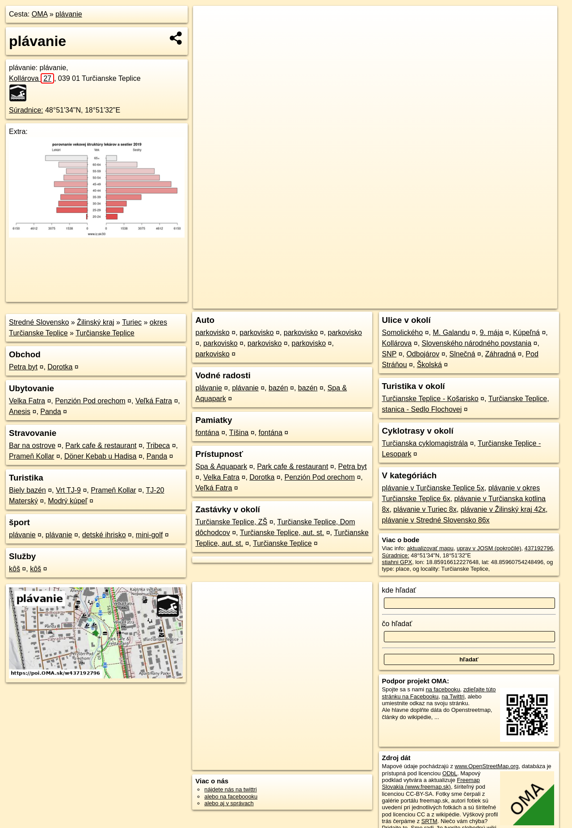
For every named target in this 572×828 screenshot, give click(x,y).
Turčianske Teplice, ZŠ (231, 522)
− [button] (208, 35)
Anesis (19, 411)
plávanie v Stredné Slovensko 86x (436, 520)
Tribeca (158, 445)
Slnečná (462, 354)
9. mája (491, 332)
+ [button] (208, 21)
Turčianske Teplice (105, 333)
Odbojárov (422, 354)
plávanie (68, 14)
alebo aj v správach (228, 803)
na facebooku (443, 689)
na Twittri (453, 696)
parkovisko (212, 332)
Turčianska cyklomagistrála (425, 443)
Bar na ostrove (32, 445)
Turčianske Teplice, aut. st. (282, 532)
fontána (207, 432)
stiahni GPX (397, 562)
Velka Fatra (27, 401)
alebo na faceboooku (230, 796)
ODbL (449, 773)
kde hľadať (399, 590)
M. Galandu (451, 332)
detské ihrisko (104, 535)
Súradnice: (26, 110)
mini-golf (149, 535)
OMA (40, 14)
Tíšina (239, 432)
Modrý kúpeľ (67, 501)
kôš (14, 569)
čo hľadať (397, 623)
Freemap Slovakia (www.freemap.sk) (431, 783)
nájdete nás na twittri (230, 789)
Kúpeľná (526, 332)
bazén (278, 388)
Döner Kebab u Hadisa (100, 456)
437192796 (539, 548)
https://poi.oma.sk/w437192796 (517, 302)
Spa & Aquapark (221, 466)
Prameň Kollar (31, 456)
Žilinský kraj (95, 322)
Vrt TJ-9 (68, 490)
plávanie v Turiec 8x (424, 509)
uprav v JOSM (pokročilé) (489, 548)
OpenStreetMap (404, 302)
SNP (389, 354)
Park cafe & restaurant (100, 445)
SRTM (429, 821)
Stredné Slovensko (39, 322)
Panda (50, 411)
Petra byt (23, 367)
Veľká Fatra (153, 401)
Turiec (132, 322)
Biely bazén (27, 490)
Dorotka (59, 367)
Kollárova (31, 78)
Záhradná (500, 354)
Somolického (402, 332)
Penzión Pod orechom (90, 401)
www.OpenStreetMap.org (486, 766)
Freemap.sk (451, 302)
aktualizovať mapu (430, 548)
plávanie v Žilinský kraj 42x (503, 509)
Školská (429, 364)
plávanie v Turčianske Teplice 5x (433, 488)
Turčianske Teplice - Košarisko (430, 398)
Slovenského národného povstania (477, 343)
